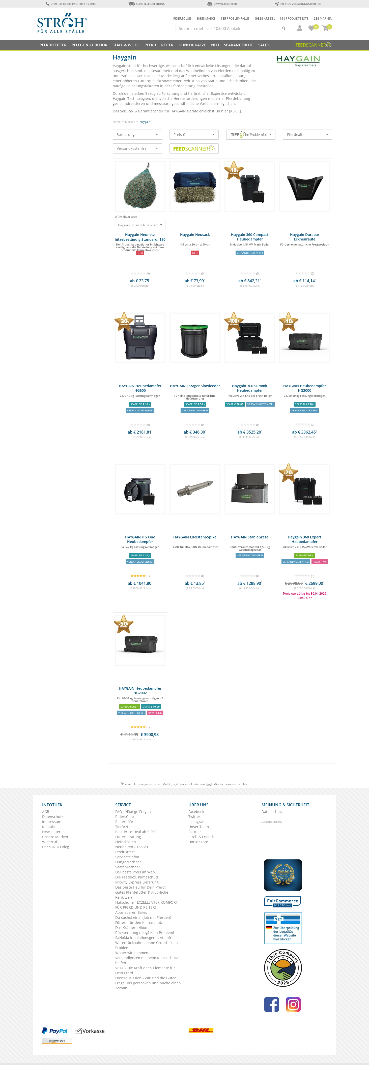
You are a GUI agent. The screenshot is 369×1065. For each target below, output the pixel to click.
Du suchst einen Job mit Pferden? (143, 917)
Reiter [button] (167, 44)
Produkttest (125, 851)
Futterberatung (128, 836)
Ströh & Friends (201, 836)
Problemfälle (235, 18)
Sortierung (137, 134)
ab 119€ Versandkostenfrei (298, 4)
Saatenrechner (127, 867)
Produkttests (294, 18)
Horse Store (198, 841)
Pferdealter (307, 134)
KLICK (235, 111)
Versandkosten (190, 784)
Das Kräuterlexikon (131, 927)
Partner (194, 831)
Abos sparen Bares (131, 912)
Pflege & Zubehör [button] (89, 44)
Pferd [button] (150, 44)
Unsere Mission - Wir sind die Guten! (146, 978)
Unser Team (198, 826)
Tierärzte (122, 826)
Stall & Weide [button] (125, 44)
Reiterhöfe (124, 821)
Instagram (197, 821)
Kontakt (48, 826)
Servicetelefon (127, 857)
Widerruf (49, 841)
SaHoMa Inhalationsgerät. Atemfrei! (145, 937)
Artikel (264, 18)
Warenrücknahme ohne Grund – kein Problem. (146, 945)
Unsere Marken (55, 836)
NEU (215, 44)
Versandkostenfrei (137, 148)
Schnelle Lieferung (146, 4)
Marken (323, 18)
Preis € (194, 134)
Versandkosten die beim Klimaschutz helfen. (146, 960)
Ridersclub (182, 18)
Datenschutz (52, 816)
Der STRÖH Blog (55, 846)
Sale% (264, 44)
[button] (297, 28)
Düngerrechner (128, 862)
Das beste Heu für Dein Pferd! (140, 887)
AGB (45, 811)
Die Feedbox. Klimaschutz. (137, 877)
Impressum (51, 821)
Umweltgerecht (222, 4)
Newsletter (51, 831)
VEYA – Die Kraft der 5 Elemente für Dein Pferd (145, 970)
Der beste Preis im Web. (135, 872)
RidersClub (124, 816)
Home (117, 122)
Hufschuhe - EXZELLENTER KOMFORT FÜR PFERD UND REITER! (146, 905)
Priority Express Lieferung (137, 882)
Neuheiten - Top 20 (131, 846)
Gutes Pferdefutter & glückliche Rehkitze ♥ (141, 895)
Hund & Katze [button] (192, 44)
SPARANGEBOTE (238, 44)
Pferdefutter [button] (53, 44)
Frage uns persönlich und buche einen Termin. (148, 985)
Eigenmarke (205, 18)
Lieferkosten (125, 841)
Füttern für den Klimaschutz (139, 922)
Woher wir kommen (131, 952)
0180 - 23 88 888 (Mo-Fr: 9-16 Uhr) (71, 4)
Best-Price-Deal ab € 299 (135, 831)
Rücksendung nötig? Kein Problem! (144, 932)
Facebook (196, 811)
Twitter (194, 816)
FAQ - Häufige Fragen (133, 811)
